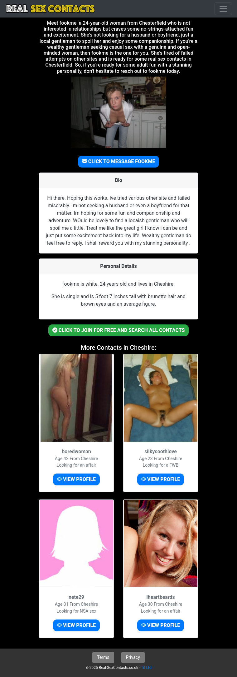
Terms (103, 657)
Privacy (133, 657)
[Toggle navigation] (223, 9)
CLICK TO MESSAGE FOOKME (118, 161)
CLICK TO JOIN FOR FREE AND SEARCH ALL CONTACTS (118, 330)
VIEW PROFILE (76, 479)
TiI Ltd (146, 667)
